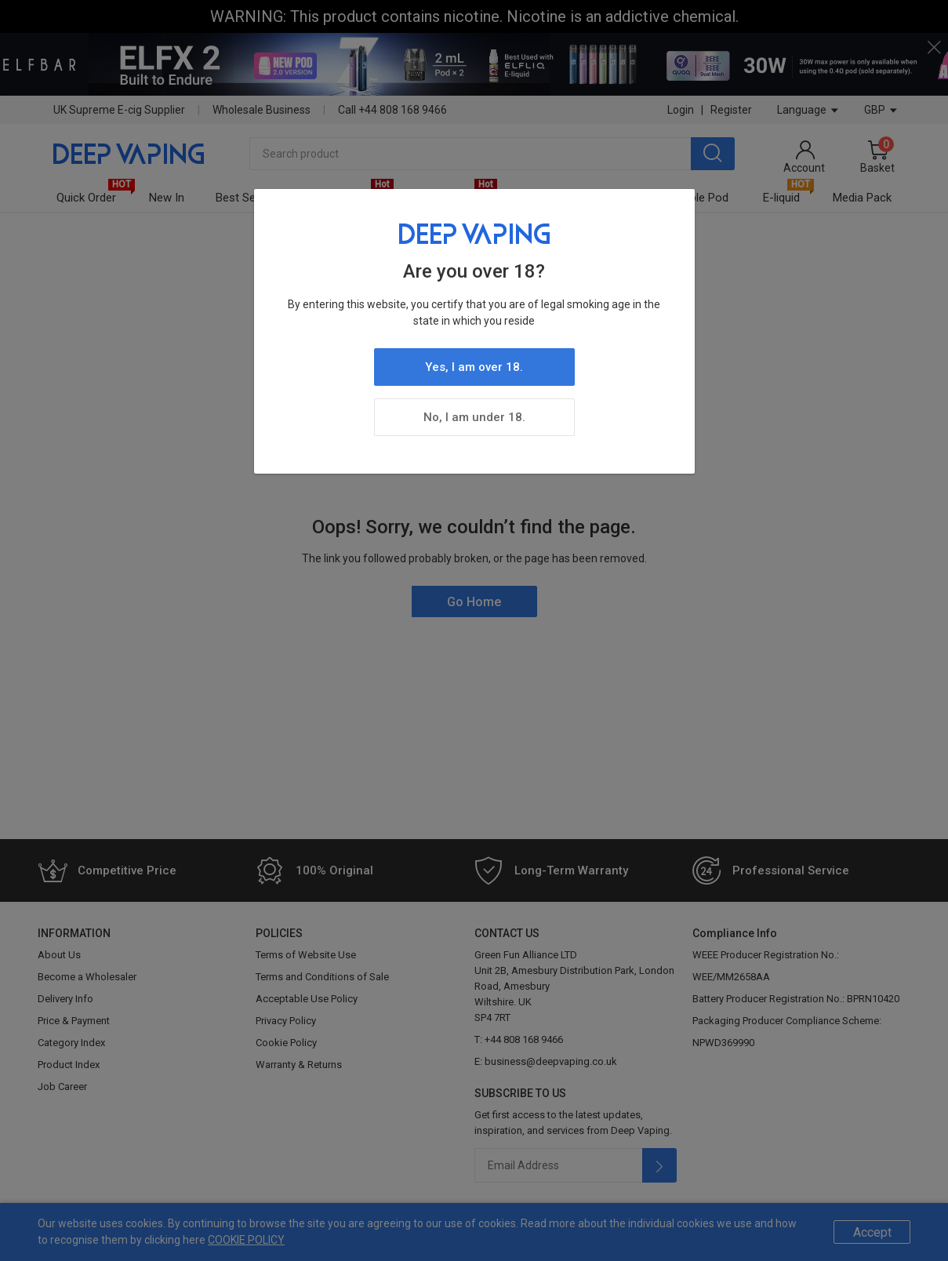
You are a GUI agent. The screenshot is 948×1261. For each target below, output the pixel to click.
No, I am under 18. (474, 417)
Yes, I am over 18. (474, 367)
